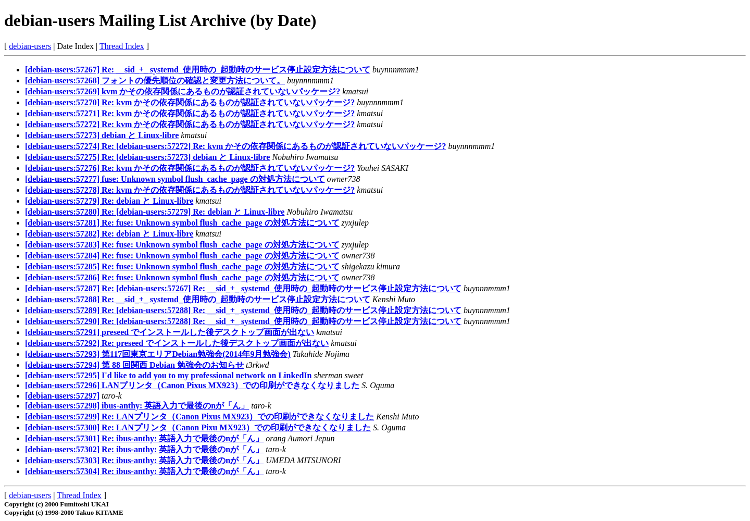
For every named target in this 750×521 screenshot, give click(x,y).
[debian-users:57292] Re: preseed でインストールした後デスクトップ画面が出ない (177, 343)
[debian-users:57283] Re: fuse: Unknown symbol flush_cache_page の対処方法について (182, 244)
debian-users (30, 46)
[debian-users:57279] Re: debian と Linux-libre (109, 200)
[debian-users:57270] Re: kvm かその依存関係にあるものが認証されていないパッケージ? (190, 102)
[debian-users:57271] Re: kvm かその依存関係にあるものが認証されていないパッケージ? (190, 113)
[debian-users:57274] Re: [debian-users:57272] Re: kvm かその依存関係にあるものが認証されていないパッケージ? (235, 146)
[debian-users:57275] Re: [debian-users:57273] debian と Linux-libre (147, 157)
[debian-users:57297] (62, 395)
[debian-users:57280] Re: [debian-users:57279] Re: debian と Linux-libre (154, 211)
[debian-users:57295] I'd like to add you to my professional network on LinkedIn (168, 375)
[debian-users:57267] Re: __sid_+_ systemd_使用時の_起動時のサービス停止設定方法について (197, 69)
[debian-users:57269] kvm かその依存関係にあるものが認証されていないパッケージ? (182, 91)
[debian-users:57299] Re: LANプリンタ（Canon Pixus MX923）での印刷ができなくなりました (199, 416)
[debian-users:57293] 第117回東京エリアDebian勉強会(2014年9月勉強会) (158, 354)
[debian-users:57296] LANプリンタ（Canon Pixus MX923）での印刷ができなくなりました (192, 385)
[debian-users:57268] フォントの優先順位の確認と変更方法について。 (155, 80)
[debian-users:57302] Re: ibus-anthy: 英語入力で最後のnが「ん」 (144, 449)
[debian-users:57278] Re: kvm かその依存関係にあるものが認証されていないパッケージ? (190, 189)
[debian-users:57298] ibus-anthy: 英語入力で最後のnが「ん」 (137, 405)
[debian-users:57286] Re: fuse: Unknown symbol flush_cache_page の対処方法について (182, 277)
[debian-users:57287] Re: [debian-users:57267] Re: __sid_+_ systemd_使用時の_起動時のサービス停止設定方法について (243, 288)
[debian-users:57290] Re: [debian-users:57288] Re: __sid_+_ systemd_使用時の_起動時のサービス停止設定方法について (243, 321)
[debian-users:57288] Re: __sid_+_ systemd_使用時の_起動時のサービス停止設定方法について (197, 299)
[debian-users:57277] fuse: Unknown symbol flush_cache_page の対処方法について (175, 179)
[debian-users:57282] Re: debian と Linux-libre (109, 233)
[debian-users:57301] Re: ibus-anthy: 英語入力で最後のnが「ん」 (144, 438)
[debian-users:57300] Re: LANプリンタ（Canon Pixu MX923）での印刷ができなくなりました (198, 427)
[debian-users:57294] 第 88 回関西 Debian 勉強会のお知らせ (134, 365)
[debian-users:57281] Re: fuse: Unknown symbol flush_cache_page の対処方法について (182, 222)
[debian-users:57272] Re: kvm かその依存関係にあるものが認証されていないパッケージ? (190, 124)
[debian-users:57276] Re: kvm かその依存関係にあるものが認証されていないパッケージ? (190, 168)
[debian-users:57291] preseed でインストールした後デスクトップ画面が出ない (169, 332)
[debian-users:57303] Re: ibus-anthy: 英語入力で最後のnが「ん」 (144, 460)
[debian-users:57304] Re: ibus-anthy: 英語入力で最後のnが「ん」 (144, 471)
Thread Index (121, 46)
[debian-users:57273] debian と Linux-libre (102, 135)
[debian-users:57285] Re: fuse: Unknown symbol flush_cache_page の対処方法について (182, 266)
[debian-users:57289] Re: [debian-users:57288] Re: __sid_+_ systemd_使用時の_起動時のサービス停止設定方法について (243, 310)
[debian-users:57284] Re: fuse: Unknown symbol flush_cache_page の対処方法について (182, 255)
